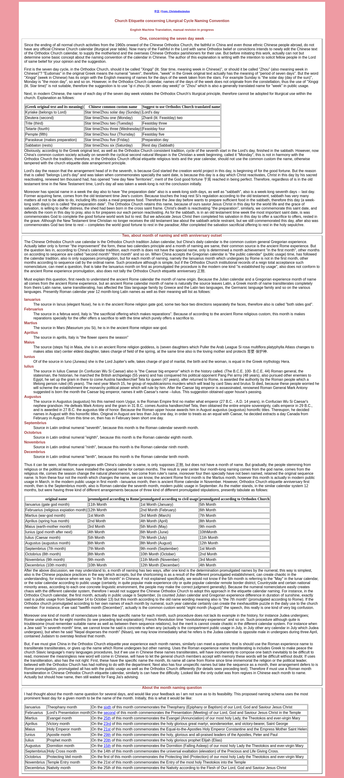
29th (107, 735)
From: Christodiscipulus (175, 11)
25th (107, 718)
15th (107, 746)
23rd (107, 724)
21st (107, 729)
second (110, 713)
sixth (107, 707)
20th (107, 740)
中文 (156, 11)
